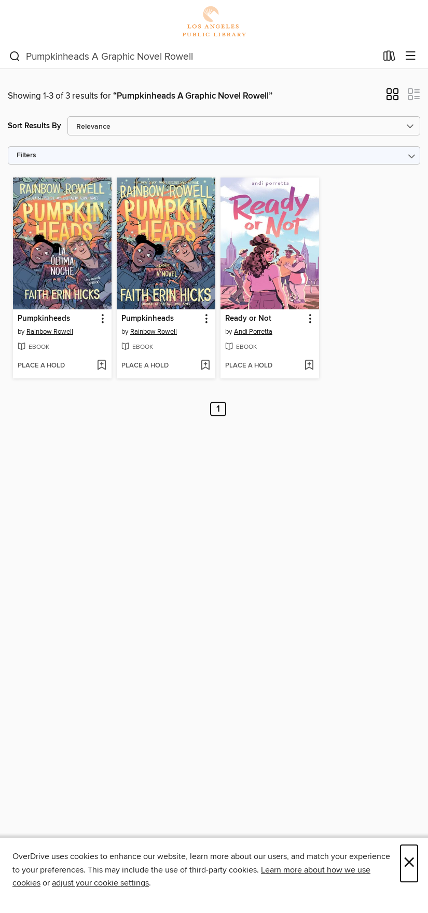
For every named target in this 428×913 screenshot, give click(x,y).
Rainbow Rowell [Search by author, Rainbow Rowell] (49, 332)
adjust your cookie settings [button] (100, 883)
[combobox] (193, 56)
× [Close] (409, 863)
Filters (26, 155)
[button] (392, 97)
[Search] (15, 56)
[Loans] (389, 58)
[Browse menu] (410, 56)
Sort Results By (34, 126)
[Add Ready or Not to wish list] (308, 366)
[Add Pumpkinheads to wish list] (101, 366)
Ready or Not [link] (248, 318)
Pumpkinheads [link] (44, 318)
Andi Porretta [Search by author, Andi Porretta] (253, 332)
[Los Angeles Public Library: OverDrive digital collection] (214, 22)
